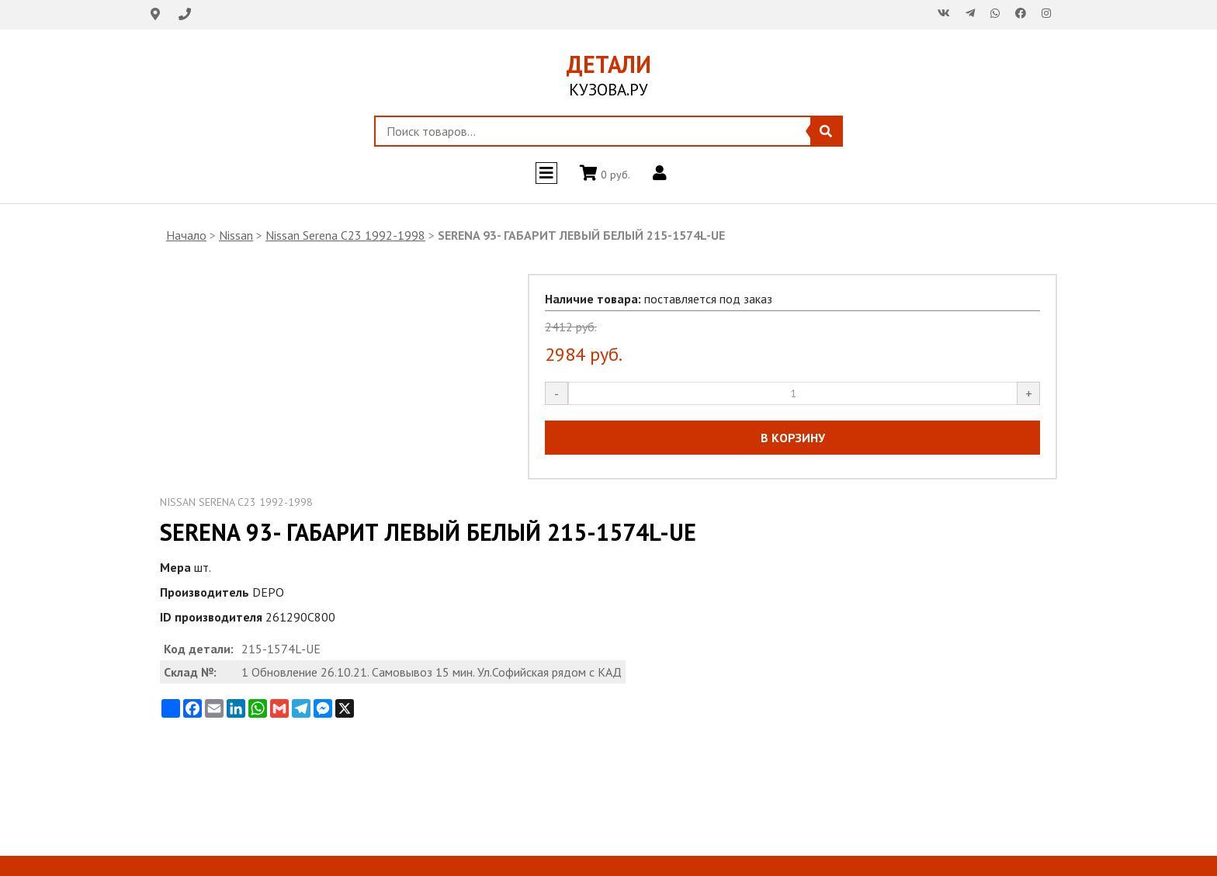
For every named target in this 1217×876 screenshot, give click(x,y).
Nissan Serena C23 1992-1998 (345, 235)
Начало (186, 235)
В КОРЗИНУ (793, 437)
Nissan (236, 235)
